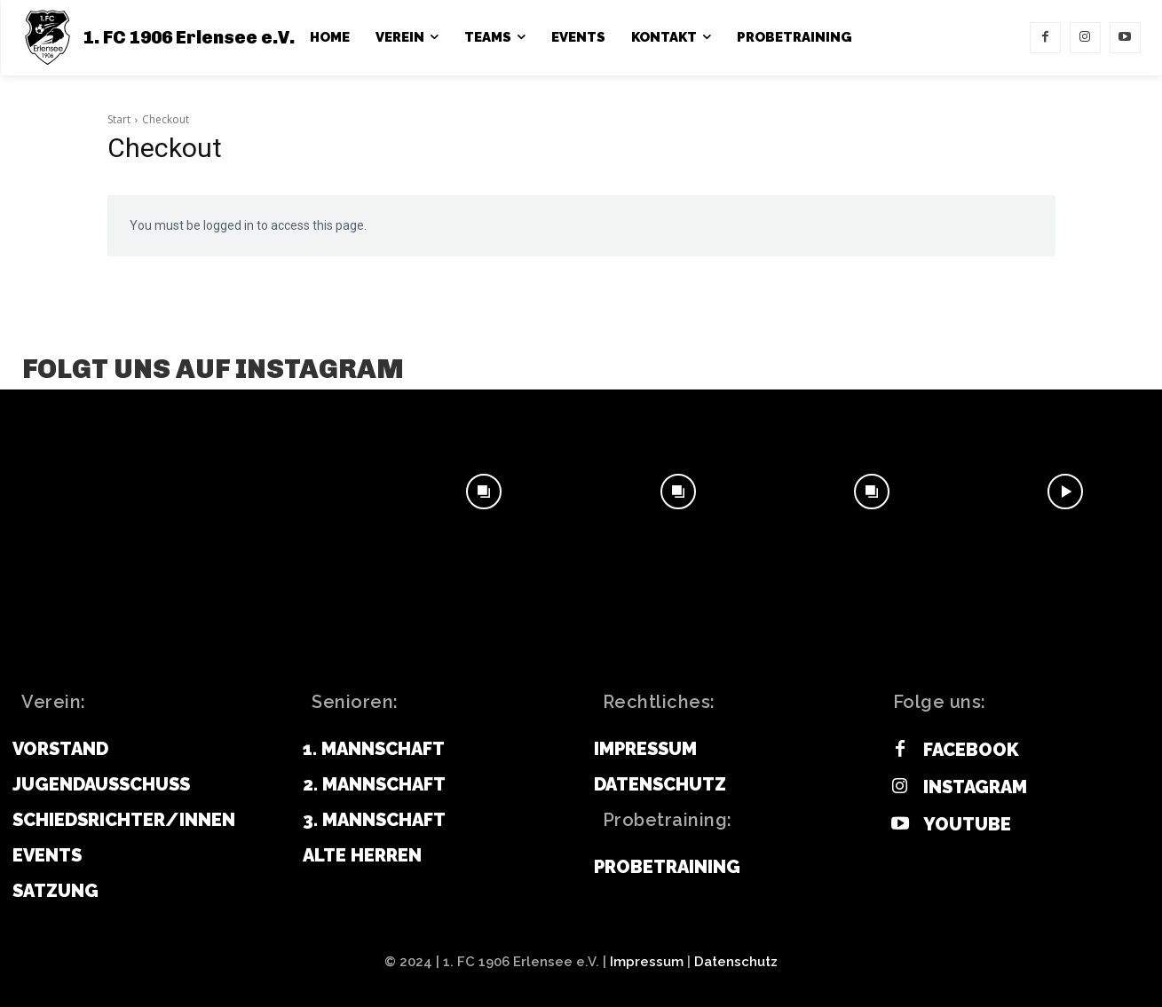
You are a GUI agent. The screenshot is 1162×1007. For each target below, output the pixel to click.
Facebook (971, 749)
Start (118, 119)
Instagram (975, 787)
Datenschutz (736, 962)
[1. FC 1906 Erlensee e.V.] (158, 37)
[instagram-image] (97, 491)
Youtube (967, 824)
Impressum (647, 962)
